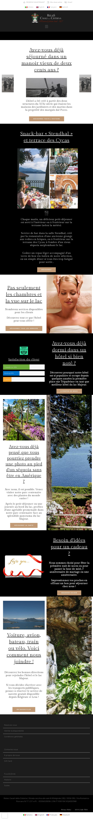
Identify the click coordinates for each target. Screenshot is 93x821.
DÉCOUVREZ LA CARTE (23, 525)
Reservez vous (10, 725)
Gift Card (8, 761)
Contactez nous (11, 749)
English (40, 7)
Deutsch (63, 7)
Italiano (29, 7)
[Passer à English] (40, 814)
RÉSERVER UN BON (69, 593)
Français (52, 7)
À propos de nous (12, 755)
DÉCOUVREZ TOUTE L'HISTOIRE (46, 119)
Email (70, 2)
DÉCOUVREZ (46, 270)
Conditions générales (13, 737)
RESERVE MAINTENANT (35, 2)
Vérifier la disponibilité (14, 731)
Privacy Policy (66, 810)
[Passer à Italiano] (28, 814)
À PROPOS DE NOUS (69, 391)
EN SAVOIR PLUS (24, 709)
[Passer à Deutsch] (65, 814)
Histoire (7, 780)
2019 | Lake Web (81, 810)
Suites (7, 785)
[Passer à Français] (52, 814)
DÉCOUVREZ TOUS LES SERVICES (24, 328)
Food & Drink (10, 774)
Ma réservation (56, 2)
